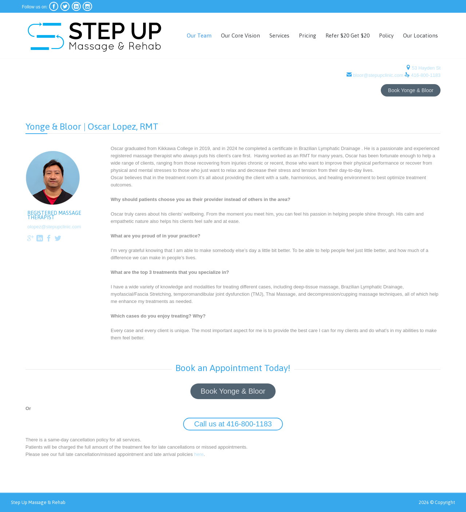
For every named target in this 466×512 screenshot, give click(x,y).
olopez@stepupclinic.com (54, 226)
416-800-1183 (426, 75)
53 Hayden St (426, 68)
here (197, 457)
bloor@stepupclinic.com (378, 75)
